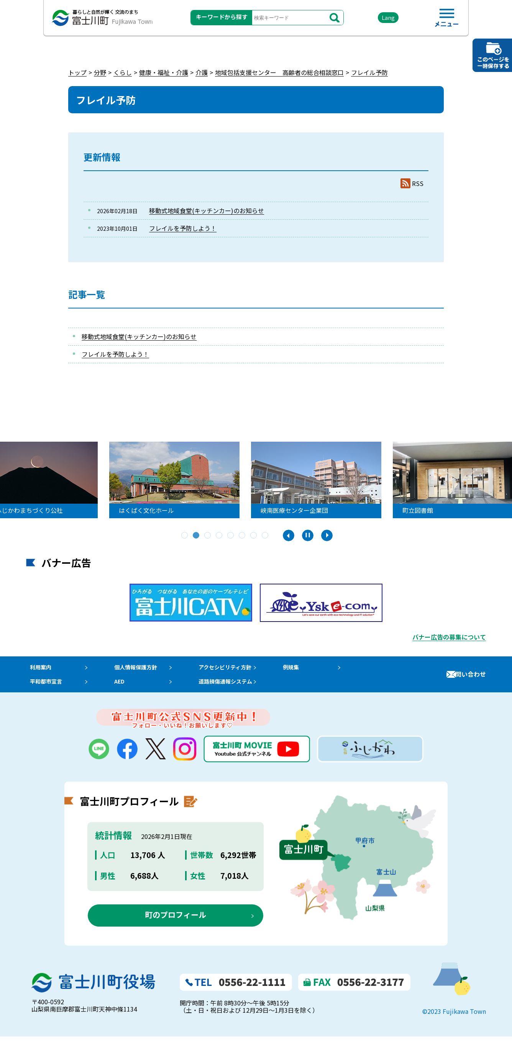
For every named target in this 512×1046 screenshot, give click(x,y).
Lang (379, 19)
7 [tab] (254, 536)
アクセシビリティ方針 (236, 669)
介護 (201, 72)
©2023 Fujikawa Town (454, 1020)
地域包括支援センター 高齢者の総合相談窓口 (279, 72)
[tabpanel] (256, 480)
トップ (77, 72)
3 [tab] (208, 536)
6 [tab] (242, 536)
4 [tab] (219, 536)
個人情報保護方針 (140, 669)
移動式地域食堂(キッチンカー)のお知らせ (206, 210)
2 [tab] (196, 536)
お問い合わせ (467, 678)
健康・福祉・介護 (163, 72)
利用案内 (38, 669)
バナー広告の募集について (449, 636)
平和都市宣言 (44, 688)
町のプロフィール (175, 923)
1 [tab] (185, 536)
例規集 (305, 669)
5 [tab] (231, 536)
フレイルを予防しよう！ (183, 228)
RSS (417, 183)
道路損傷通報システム (236, 688)
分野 (100, 72)
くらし (122, 72)
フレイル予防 (369, 72)
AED (122, 688)
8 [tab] (265, 536)
